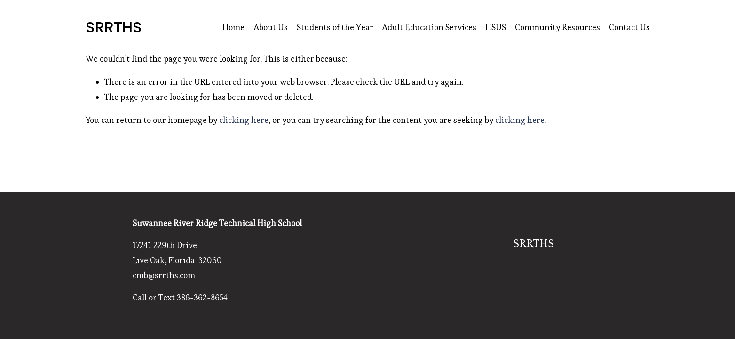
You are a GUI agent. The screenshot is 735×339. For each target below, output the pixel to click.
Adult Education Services (429, 27)
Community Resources (557, 27)
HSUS (495, 27)
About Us (270, 27)
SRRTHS (114, 27)
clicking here (244, 120)
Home (233, 27)
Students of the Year (335, 27)
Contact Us (629, 27)
